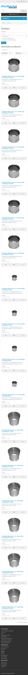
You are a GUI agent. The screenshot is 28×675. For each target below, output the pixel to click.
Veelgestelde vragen (5, 635)
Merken (2, 653)
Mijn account (3, 662)
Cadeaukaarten (4, 655)
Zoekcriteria (3, 31)
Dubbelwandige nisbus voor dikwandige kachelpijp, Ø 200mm (13, 253)
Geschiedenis (4, 663)
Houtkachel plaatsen (5, 642)
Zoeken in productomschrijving (8, 40)
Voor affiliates (4, 656)
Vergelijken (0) (5, 49)
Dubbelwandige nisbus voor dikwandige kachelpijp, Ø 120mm (13, 76)
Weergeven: (18, 53)
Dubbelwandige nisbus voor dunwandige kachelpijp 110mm (13, 324)
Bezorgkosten (4, 636)
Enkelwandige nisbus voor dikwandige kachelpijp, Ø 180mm (12, 572)
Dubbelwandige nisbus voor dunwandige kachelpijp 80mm (13, 359)
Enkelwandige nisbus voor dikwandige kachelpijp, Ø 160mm (12, 536)
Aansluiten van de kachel (6, 639)
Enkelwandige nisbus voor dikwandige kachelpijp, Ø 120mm (12, 430)
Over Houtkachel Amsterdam (7, 631)
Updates (3, 666)
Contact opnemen (5, 646)
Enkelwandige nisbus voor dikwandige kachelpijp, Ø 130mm (12, 466)
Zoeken (8, 22)
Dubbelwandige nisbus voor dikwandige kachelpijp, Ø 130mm (13, 112)
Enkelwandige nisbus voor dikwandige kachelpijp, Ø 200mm (12, 607)
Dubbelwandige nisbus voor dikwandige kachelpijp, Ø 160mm (13, 183)
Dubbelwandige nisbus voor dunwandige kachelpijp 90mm (13, 395)
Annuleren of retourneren (6, 638)
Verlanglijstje (3, 665)
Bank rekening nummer (6, 641)
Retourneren (3, 648)
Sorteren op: (4, 53)
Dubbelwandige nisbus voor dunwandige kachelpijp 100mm (13, 289)
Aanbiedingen (4, 658)
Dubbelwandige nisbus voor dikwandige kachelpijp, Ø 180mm (13, 218)
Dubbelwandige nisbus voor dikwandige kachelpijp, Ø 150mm (13, 147)
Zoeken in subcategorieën (7, 38)
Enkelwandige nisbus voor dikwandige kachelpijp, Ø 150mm (12, 501)
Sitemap (3, 649)
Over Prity (3, 632)
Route (2, 633)
